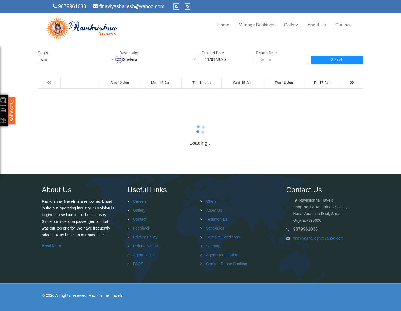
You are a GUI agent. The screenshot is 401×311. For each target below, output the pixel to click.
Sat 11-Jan (80, 83)
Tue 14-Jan (201, 83)
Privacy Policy (145, 237)
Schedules (215, 228)
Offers (211, 201)
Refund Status (145, 246)
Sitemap (213, 246)
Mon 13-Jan (160, 83)
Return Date (266, 53)
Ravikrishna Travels (106, 295)
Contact (343, 25)
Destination (130, 53)
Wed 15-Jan (242, 83)
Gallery (291, 25)
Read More (51, 245)
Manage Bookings (256, 25)
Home (223, 25)
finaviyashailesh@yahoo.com (318, 238)
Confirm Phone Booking (226, 264)
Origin (43, 53)
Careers (140, 201)
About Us (316, 25)
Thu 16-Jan (284, 83)
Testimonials (217, 219)
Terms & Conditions (223, 237)
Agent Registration (222, 255)
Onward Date (213, 53)
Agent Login (143, 255)
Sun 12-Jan (119, 83)
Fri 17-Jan (322, 83)
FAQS (138, 264)
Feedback (141, 228)
